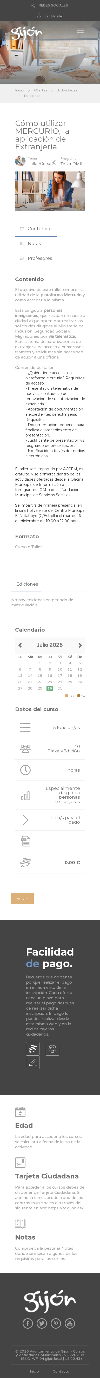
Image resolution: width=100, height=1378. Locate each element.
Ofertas (40, 90)
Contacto (61, 1371)
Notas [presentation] (30, 243)
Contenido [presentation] (36, 228)
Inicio (19, 90)
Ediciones (32, 96)
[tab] (36, 228)
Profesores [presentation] (36, 258)
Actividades (67, 90)
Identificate (53, 16)
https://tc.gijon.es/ (66, 1208)
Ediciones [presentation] (27, 584)
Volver (22, 898)
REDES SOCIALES (53, 5)
